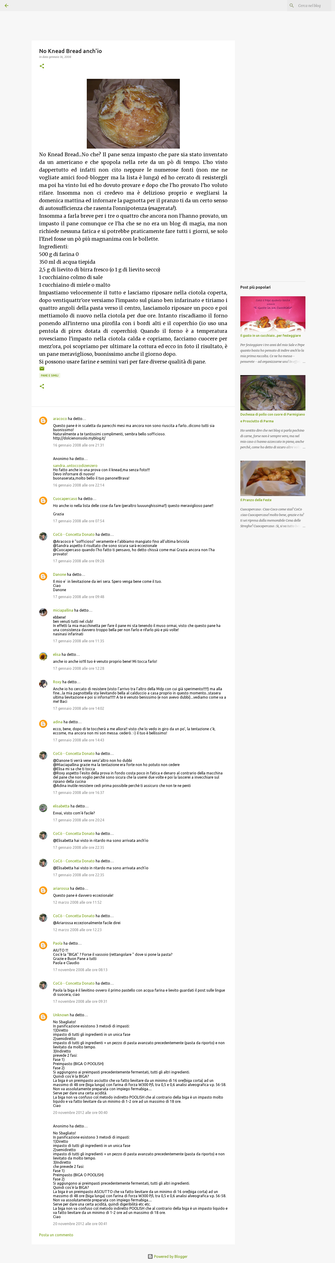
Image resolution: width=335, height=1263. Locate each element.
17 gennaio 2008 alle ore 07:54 (78, 521)
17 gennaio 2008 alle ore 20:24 (78, 820)
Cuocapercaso (65, 499)
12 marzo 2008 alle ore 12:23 (77, 930)
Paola (58, 943)
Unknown (61, 1015)
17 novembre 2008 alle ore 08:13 (80, 970)
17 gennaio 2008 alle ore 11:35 (78, 641)
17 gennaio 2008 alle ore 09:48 (78, 597)
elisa (57, 654)
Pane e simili (49, 375)
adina (58, 722)
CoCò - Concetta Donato (74, 534)
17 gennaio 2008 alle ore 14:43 (78, 740)
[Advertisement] (272, 208)
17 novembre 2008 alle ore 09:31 (80, 1001)
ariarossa (61, 888)
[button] (42, 66)
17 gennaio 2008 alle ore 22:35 (78, 847)
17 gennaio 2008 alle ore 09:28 (78, 561)
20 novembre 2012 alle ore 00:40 (80, 1112)
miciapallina (63, 610)
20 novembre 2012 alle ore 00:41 (80, 1224)
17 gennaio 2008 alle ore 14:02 (78, 708)
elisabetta (61, 806)
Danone (59, 574)
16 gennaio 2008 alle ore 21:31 (78, 445)
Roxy (57, 682)
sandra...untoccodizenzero (75, 465)
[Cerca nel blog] (306, 5)
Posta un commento (56, 1235)
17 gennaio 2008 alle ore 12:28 (78, 668)
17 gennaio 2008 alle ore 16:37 (78, 792)
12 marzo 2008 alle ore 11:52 (77, 902)
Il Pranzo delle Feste (255, 500)
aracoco (60, 419)
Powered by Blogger (167, 1256)
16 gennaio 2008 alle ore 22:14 (78, 485)
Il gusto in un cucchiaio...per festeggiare (270, 335)
